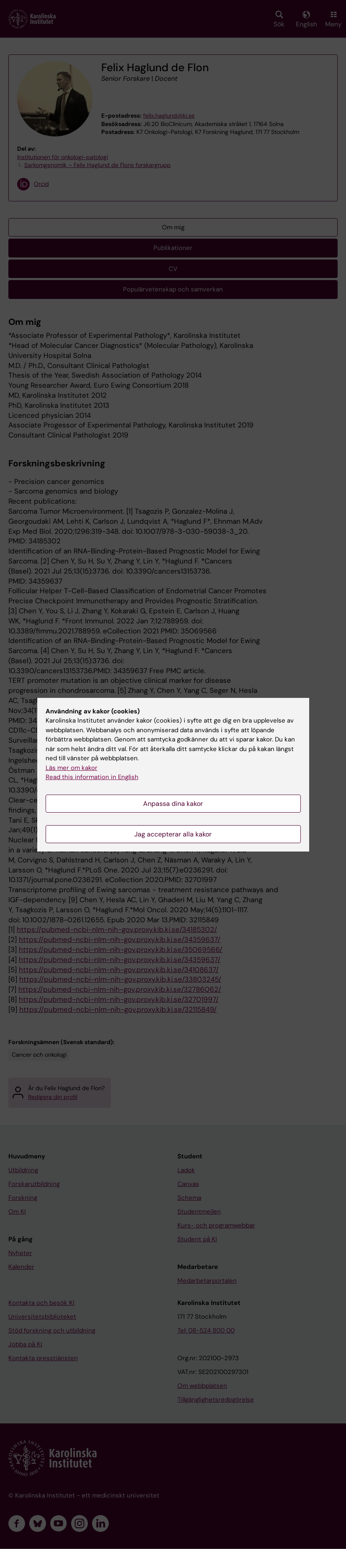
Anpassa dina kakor (173, 803)
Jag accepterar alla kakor (173, 834)
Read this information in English (92, 777)
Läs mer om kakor (71, 768)
